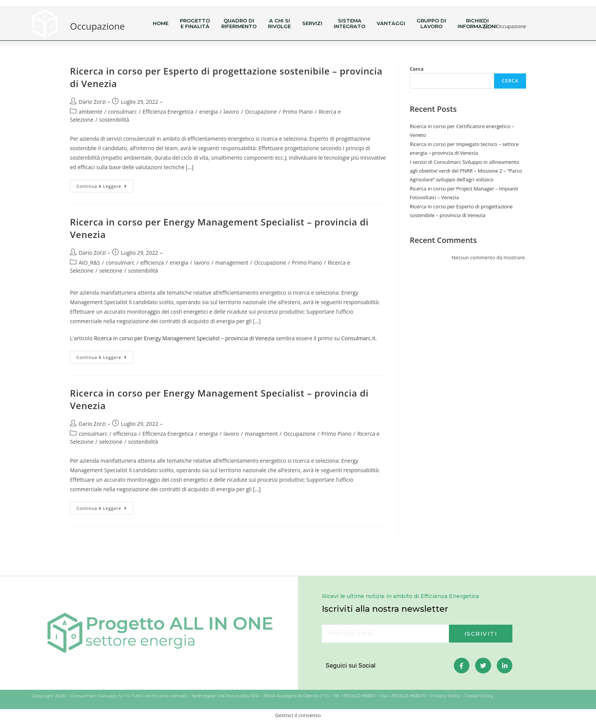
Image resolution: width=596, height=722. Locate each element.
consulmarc (122, 111)
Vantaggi (391, 23)
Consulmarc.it (358, 338)
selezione (110, 270)
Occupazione (261, 111)
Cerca (416, 68)
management (231, 262)
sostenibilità (114, 119)
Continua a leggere (104, 184)
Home (160, 23)
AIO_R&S (89, 262)
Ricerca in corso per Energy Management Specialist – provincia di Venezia (184, 338)
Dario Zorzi (92, 101)
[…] (188, 167)
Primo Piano (298, 111)
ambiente (90, 111)
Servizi (312, 23)
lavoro (231, 111)
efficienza (152, 262)
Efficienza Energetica (168, 111)
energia (208, 111)
